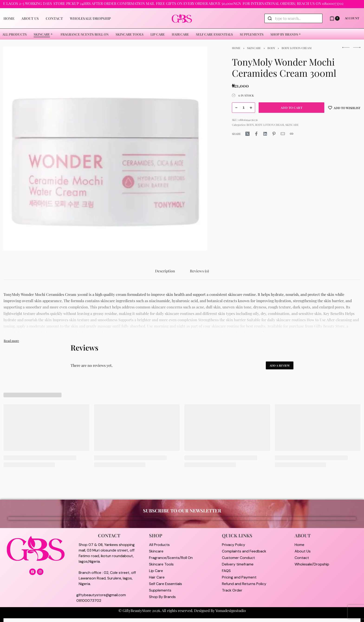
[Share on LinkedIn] (265, 134)
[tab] (165, 271)
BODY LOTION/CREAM (297, 48)
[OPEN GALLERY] (105, 149)
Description (165, 270)
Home (236, 48)
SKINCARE (254, 48)
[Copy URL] (291, 134)
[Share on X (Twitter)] (247, 134)
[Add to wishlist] (344, 107)
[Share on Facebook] (256, 134)
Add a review (280, 365)
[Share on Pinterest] (274, 134)
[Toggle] (11, 340)
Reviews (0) (199, 270)
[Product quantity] (243, 107)
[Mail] (283, 134)
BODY (271, 48)
